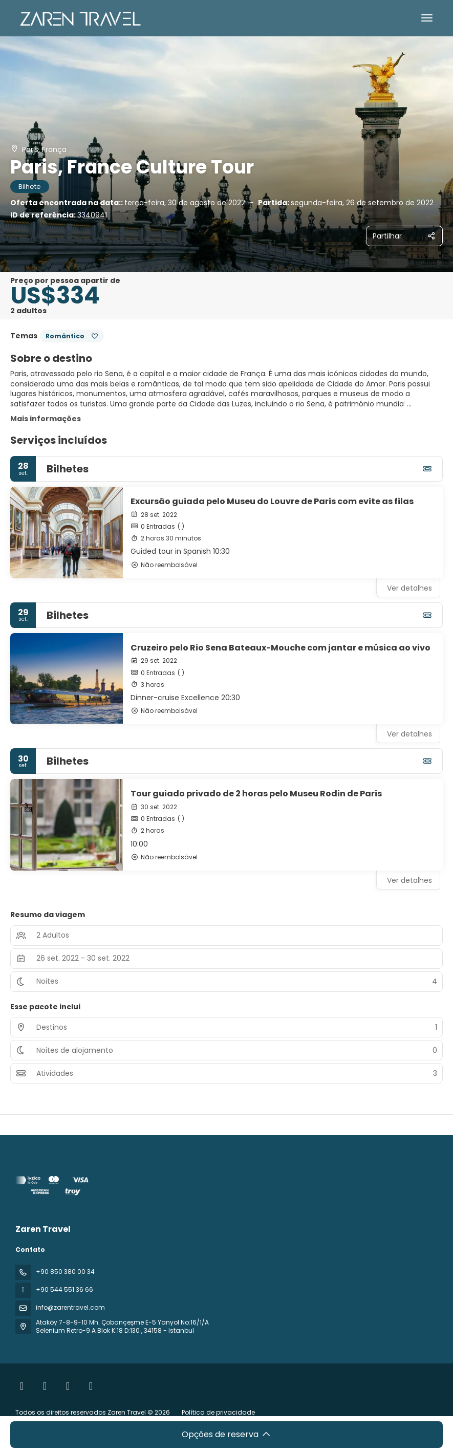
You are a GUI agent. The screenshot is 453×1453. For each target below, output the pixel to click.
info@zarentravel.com (70, 1307)
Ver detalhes (409, 588)
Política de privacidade (218, 1412)
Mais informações (45, 419)
